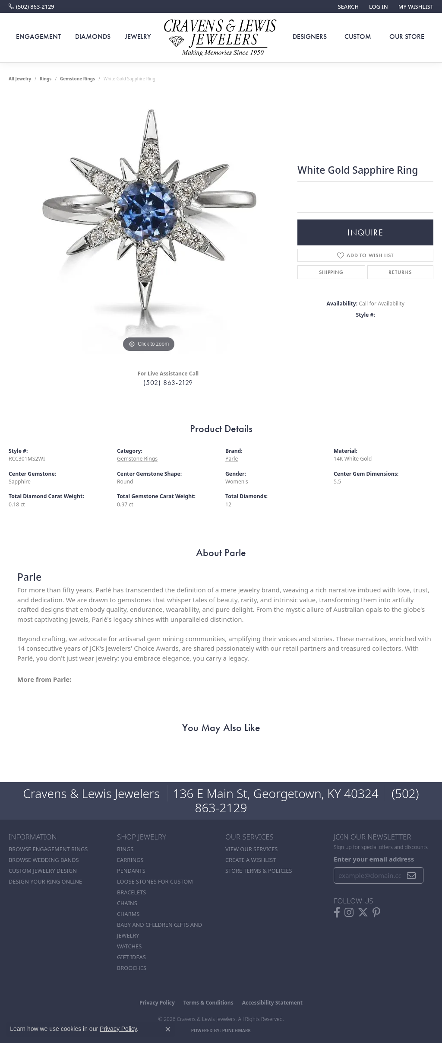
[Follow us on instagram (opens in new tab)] (349, 912)
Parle (231, 458)
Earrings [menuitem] (130, 860)
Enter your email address (374, 859)
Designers (310, 36)
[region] (148, 224)
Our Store (406, 36)
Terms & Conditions (208, 1002)
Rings (45, 79)
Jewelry (138, 36)
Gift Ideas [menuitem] (131, 957)
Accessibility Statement (272, 1002)
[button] (347, 6)
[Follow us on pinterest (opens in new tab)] (376, 912)
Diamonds (92, 36)
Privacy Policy (157, 1002)
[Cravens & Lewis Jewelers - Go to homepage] (221, 38)
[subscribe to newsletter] (411, 875)
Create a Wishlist (250, 860)
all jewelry (20, 79)
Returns (400, 272)
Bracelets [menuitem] (131, 892)
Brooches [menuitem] (131, 968)
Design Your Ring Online (45, 881)
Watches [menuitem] (129, 946)
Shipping (331, 272)
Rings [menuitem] (125, 849)
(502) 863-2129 (168, 382)
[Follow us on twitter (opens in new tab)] (363, 912)
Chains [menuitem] (127, 903)
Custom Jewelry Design (43, 870)
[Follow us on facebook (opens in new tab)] (337, 912)
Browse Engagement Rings (48, 849)
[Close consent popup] (167, 1029)
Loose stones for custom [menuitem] (155, 881)
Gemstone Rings (77, 79)
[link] (31, 6)
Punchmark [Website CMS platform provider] (236, 1030)
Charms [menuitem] (128, 914)
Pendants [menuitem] (131, 870)
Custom (357, 36)
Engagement (38, 36)
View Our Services (251, 849)
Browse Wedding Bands (44, 860)
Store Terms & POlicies (258, 870)
